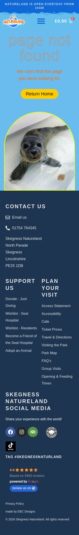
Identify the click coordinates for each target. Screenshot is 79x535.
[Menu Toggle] (41, 21)
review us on (23, 488)
